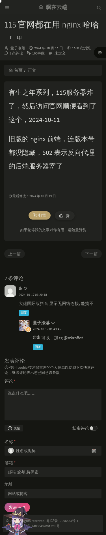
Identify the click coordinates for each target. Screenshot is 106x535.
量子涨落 (17, 48)
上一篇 (14, 253)
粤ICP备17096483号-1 (62, 520)
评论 (10, 381)
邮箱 (10, 463)
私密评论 (80, 428)
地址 (9, 484)
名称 (10, 441)
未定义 (60, 53)
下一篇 (91, 253)
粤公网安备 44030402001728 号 (36, 526)
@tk (36, 337)
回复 (24, 313)
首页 (16, 70)
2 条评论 (16, 53)
